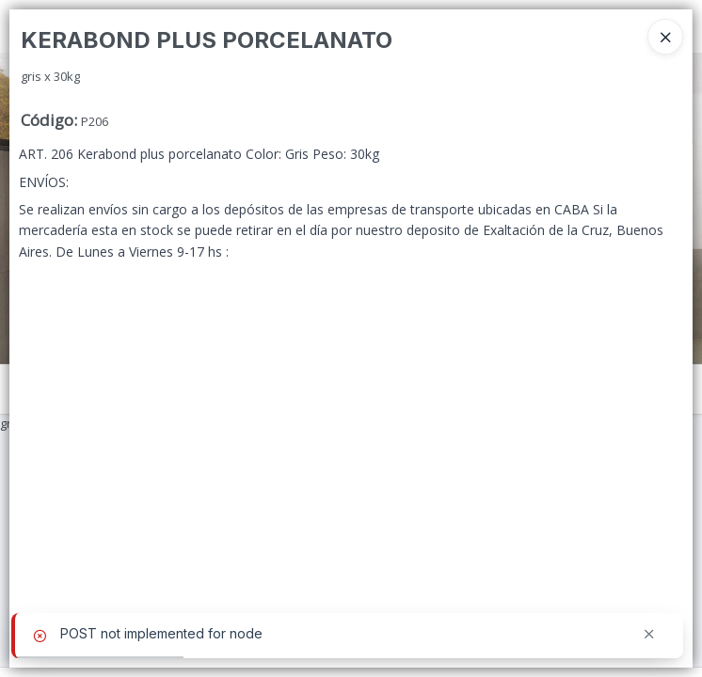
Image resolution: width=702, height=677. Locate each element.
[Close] (665, 37)
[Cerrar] (649, 634)
